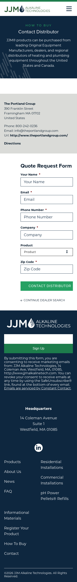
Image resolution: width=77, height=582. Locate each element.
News (9, 481)
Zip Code (29, 262)
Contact (11, 553)
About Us (12, 471)
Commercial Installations (52, 480)
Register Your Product (16, 531)
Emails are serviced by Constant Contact (37, 388)
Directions (12, 143)
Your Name (30, 174)
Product (27, 245)
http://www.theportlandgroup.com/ (39, 135)
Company (29, 227)
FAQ (8, 491)
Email (26, 192)
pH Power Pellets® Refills (55, 496)
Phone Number (34, 210)
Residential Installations (52, 465)
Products (12, 462)
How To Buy (15, 543)
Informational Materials (16, 515)
